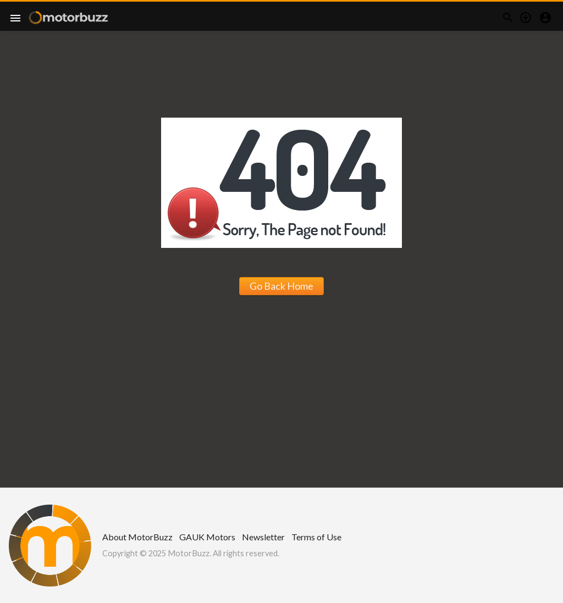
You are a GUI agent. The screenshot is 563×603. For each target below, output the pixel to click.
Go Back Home (281, 286)
